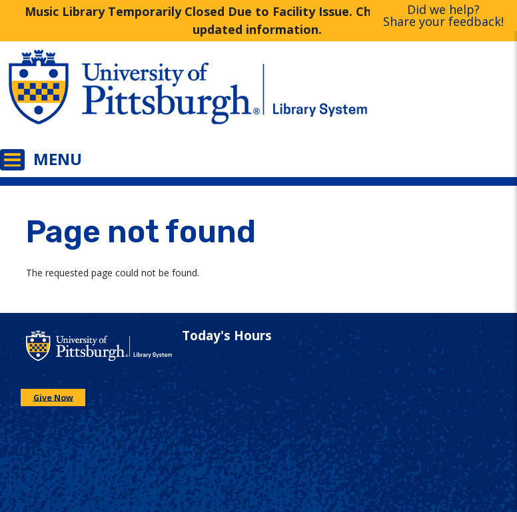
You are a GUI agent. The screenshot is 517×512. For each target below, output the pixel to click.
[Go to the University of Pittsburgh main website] (129, 96)
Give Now (53, 397)
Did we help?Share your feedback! (443, 15)
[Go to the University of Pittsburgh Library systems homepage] (387, 96)
